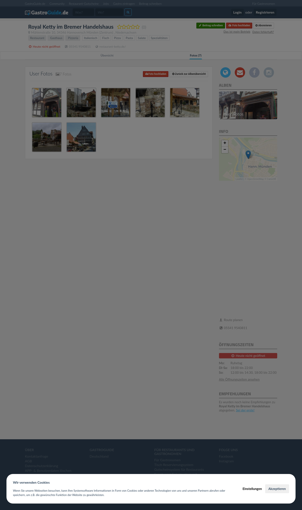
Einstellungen (252, 489)
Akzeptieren (277, 489)
